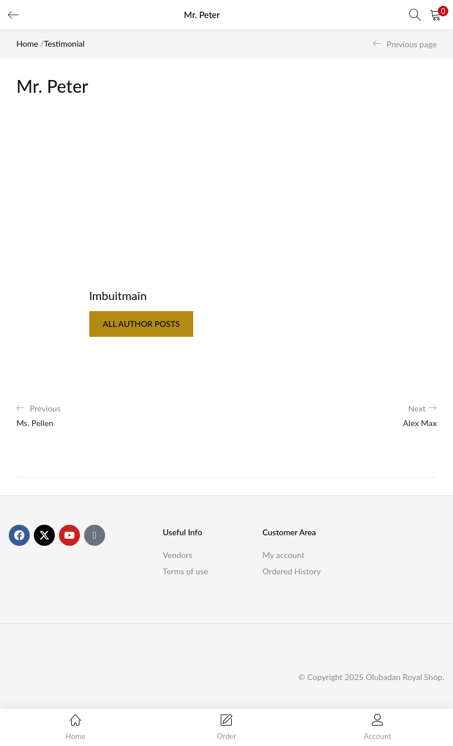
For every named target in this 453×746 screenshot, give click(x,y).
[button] (435, 14)
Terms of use (185, 571)
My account (284, 555)
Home (27, 43)
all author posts (141, 324)
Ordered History (292, 571)
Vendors (178, 555)
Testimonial (64, 43)
